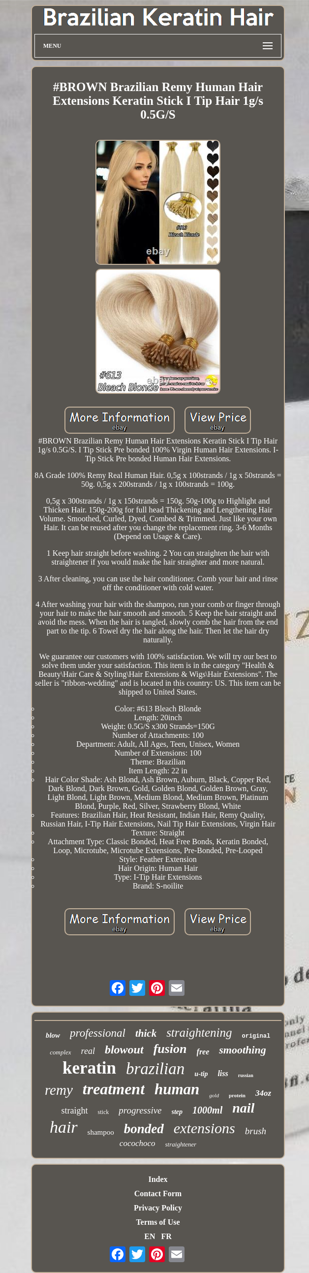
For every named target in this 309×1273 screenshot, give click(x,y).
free (203, 1052)
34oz (263, 1093)
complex (60, 1052)
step (177, 1111)
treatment (114, 1089)
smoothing (242, 1050)
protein (237, 1095)
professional (97, 1033)
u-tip (201, 1074)
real (88, 1051)
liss (222, 1073)
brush (255, 1131)
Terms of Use (158, 1222)
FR (166, 1236)
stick (103, 1112)
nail (243, 1107)
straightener (181, 1144)
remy (59, 1090)
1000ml (207, 1110)
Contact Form (158, 1193)
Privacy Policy (158, 1208)
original (256, 1036)
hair (64, 1127)
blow (53, 1035)
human (176, 1089)
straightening (199, 1032)
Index (157, 1179)
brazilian (155, 1069)
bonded (144, 1128)
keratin (89, 1068)
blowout (124, 1049)
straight (75, 1110)
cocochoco (137, 1143)
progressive (140, 1110)
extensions (204, 1128)
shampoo (101, 1132)
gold (214, 1095)
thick (145, 1033)
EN (149, 1236)
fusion (170, 1049)
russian (245, 1075)
